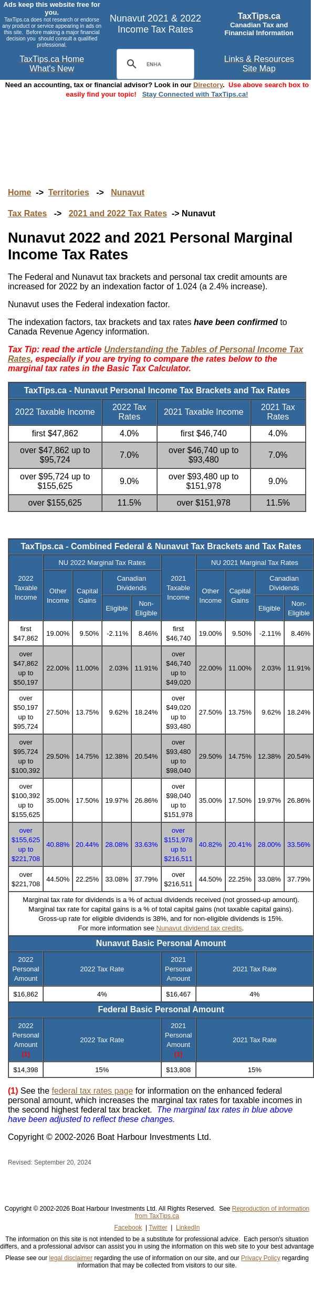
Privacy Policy (260, 1258)
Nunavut (127, 192)
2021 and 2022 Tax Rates (118, 213)
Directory (208, 85)
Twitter (158, 1227)
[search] (153, 64)
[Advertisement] (157, 133)
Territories (68, 192)
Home (19, 192)
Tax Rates (27, 213)
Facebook (128, 1227)
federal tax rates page (92, 1090)
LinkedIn (188, 1227)
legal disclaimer (71, 1258)
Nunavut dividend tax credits (199, 928)
